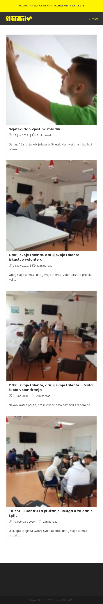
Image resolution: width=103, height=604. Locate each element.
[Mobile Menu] (93, 18)
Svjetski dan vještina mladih (34, 129)
